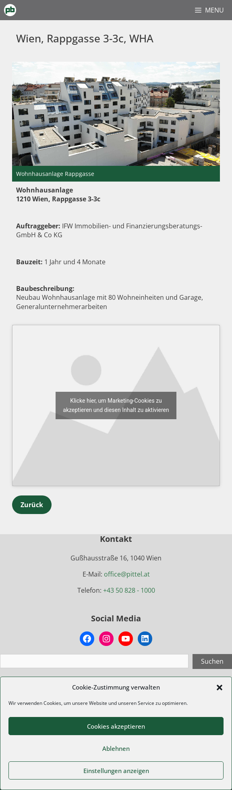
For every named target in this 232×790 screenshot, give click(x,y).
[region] (116, 122)
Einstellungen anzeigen (116, 771)
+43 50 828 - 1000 (129, 590)
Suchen (212, 661)
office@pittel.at (127, 574)
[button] (219, 687)
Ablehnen (116, 748)
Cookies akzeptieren (116, 726)
